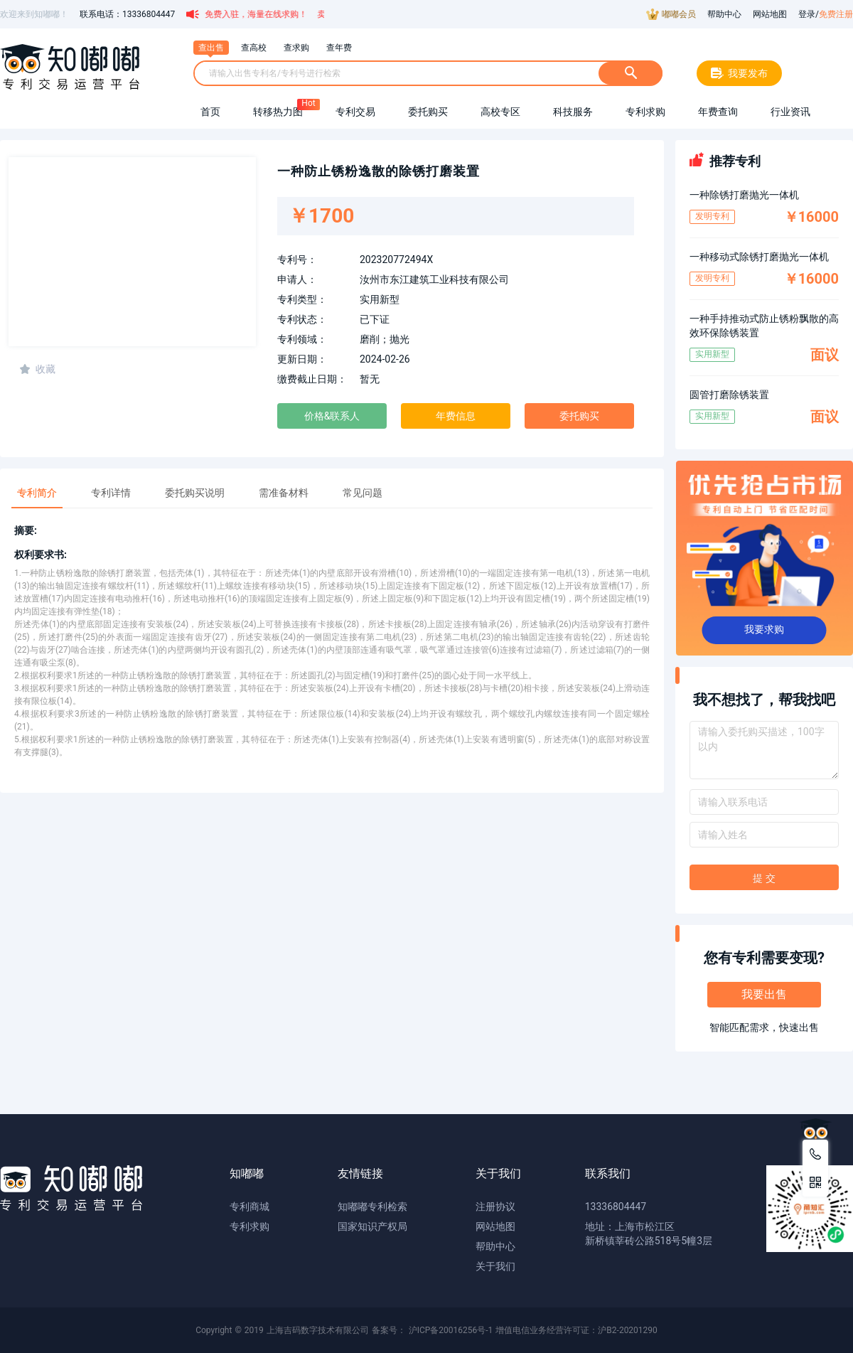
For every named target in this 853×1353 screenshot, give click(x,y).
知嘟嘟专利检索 (372, 1206)
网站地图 (770, 14)
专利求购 (249, 1226)
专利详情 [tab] (111, 492)
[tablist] (332, 488)
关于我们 (495, 1266)
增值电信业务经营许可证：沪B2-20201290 (576, 1330)
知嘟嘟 (247, 1173)
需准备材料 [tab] (284, 492)
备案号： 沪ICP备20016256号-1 (432, 1330)
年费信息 (456, 416)
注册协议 (495, 1206)
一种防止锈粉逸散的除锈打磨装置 (378, 171)
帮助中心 (724, 14)
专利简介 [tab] (37, 492)
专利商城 (249, 1206)
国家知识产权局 (372, 1226)
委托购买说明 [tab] (195, 492)
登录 (806, 14)
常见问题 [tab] (362, 492)
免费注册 (836, 14)
